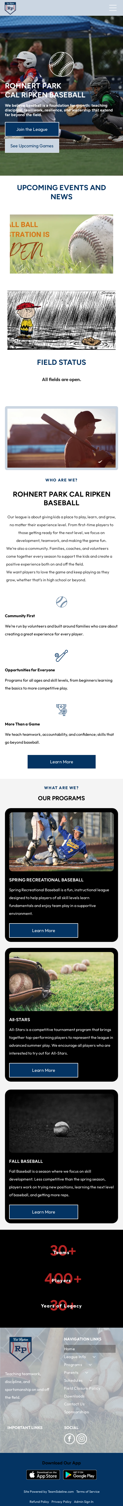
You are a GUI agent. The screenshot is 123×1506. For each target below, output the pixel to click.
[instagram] (81, 1439)
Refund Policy (39, 1502)
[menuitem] (90, 1349)
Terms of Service (88, 1491)
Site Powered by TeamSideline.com (49, 1491)
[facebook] (69, 1439)
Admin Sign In (83, 1502)
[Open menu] (113, 8)
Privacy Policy (61, 1502)
